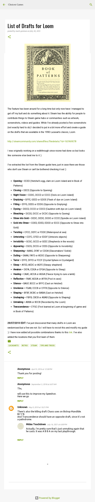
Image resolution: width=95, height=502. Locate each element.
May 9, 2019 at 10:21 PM (39, 407)
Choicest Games (15, 4)
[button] (9, 37)
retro (25, 345)
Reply (20, 378)
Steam (34, 345)
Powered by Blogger (47, 498)
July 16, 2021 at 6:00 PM (57, 424)
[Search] (91, 4)
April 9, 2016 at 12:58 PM (41, 369)
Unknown (22, 407)
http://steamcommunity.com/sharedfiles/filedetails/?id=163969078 (42, 141)
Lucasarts (14, 345)
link (70, 332)
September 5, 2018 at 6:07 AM (43, 384)
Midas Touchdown (36, 424)
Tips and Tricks (47, 345)
